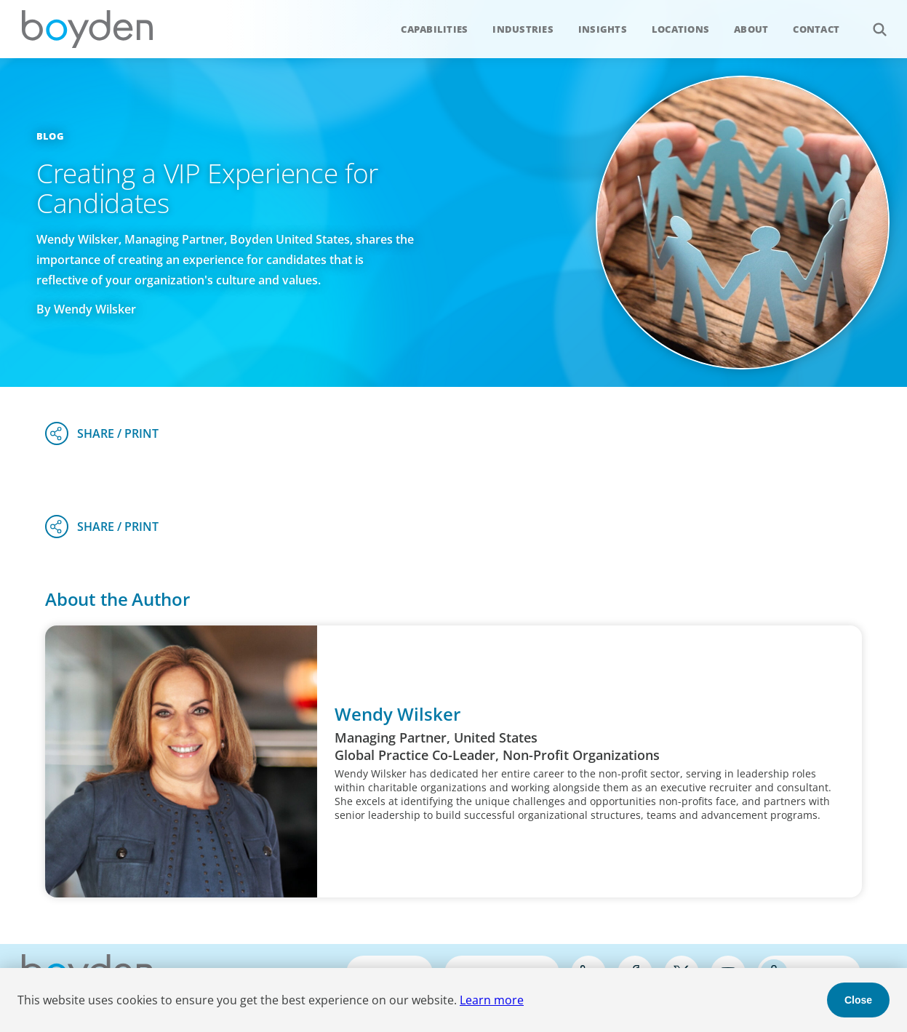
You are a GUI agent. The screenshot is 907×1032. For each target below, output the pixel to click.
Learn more (492, 1000)
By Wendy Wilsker (86, 309)
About (751, 29)
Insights (602, 29)
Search (871, 21)
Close (858, 1000)
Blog (50, 136)
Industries (523, 29)
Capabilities (434, 29)
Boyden (87, 29)
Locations (680, 29)
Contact (816, 29)
